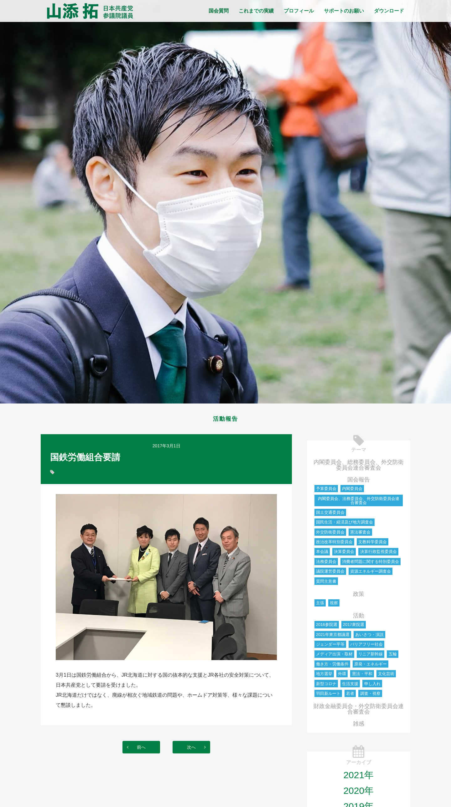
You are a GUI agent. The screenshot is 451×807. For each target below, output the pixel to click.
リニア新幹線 (370, 655)
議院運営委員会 (330, 573)
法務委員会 (326, 563)
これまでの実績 (256, 10)
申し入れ (372, 685)
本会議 (322, 553)
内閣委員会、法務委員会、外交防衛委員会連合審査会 (358, 502)
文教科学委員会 (372, 543)
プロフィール (299, 10)
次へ (198, 749)
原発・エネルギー (370, 666)
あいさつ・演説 (369, 636)
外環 (342, 675)
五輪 (393, 655)
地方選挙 (324, 675)
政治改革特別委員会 (334, 543)
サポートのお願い (344, 10)
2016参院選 (326, 626)
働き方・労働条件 (332, 666)
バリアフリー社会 (366, 646)
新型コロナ (326, 685)
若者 (350, 695)
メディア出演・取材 (334, 655)
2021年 (358, 777)
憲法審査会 (360, 534)
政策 (358, 596)
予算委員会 (326, 490)
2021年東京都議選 (333, 636)
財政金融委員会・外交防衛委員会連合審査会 (359, 711)
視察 (334, 604)
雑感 (358, 725)
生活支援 (350, 685)
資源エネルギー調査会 (370, 573)
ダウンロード (389, 10)
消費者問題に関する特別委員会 (370, 563)
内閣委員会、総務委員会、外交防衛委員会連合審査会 (359, 467)
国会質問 (219, 10)
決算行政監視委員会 (378, 553)
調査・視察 (370, 695)
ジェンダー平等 (330, 646)
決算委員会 (344, 553)
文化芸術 (386, 675)
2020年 (358, 792)
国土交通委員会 (330, 514)
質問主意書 (326, 583)
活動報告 (225, 420)
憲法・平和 (362, 675)
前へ (135, 749)
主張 (320, 604)
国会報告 (358, 481)
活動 (358, 617)
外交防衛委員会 (330, 534)
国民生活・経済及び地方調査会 (344, 524)
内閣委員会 (352, 490)
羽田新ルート (328, 695)
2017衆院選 (353, 626)
